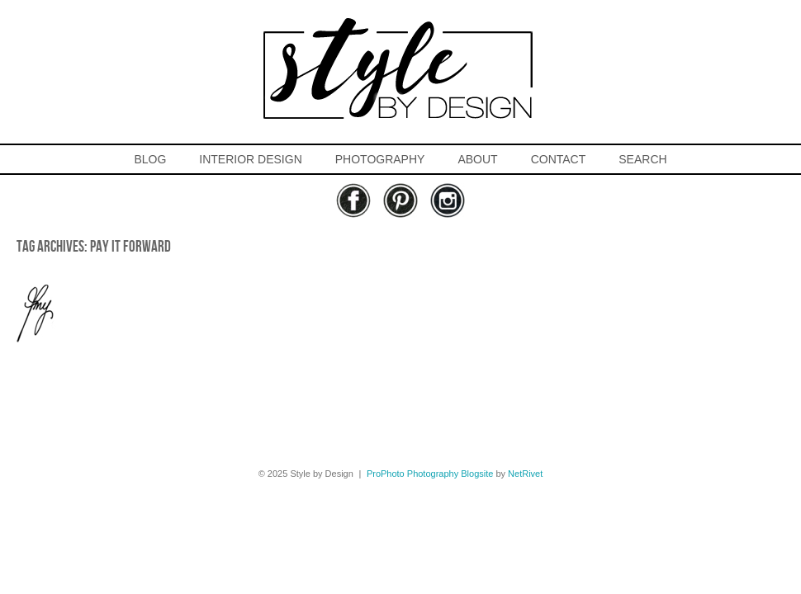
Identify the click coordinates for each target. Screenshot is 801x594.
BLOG (150, 159)
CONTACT (558, 159)
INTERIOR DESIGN (250, 159)
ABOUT (477, 159)
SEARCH (642, 159)
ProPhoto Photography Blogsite (430, 473)
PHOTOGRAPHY (380, 159)
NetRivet (525, 473)
